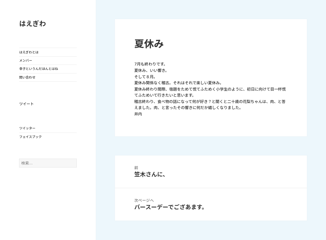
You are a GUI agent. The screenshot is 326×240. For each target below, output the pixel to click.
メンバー (25, 60)
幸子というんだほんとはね (38, 69)
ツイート (26, 104)
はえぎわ (32, 24)
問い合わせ (27, 77)
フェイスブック (30, 137)
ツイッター (27, 128)
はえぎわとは (29, 52)
